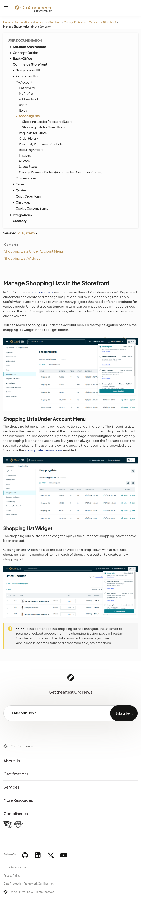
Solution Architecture (27, 46)
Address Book (29, 99)
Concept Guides (23, 52)
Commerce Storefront (47, 22)
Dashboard (27, 88)
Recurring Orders (31, 150)
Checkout (22, 202)
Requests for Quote (32, 133)
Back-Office (20, 58)
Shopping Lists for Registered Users (47, 121)
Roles (23, 110)
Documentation (13, 22)
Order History (28, 138)
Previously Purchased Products (41, 144)
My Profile (26, 93)
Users (28, 22)
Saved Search (28, 166)
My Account (23, 82)
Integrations (20, 215)
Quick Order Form (28, 196)
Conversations (26, 178)
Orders (20, 184)
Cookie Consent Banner (33, 208)
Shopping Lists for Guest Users (43, 127)
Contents (11, 245)
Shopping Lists (28, 116)
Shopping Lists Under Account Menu (33, 251)
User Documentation (25, 40)
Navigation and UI (27, 70)
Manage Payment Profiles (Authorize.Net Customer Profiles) (60, 172)
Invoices (25, 155)
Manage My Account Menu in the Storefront (90, 22)
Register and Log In (28, 76)
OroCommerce (22, 746)
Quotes (24, 161)
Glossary (19, 221)
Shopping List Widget (22, 258)
